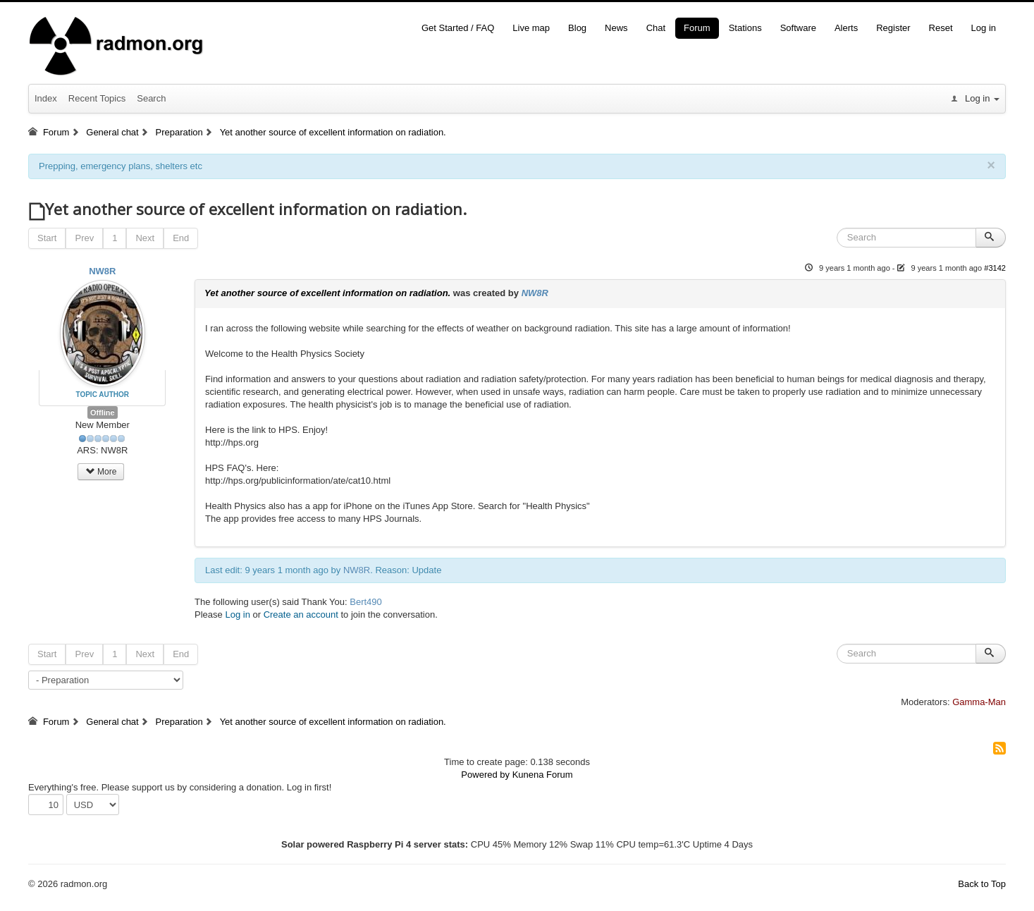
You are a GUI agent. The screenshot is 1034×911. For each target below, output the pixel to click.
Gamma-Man (979, 702)
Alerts (846, 28)
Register (893, 28)
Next (144, 238)
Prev (84, 238)
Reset (941, 28)
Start (46, 238)
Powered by (485, 774)
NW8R (102, 271)
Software (798, 28)
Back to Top (982, 884)
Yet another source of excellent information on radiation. (327, 293)
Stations (745, 28)
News (616, 28)
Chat (655, 28)
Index (46, 98)
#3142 (995, 268)
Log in (983, 28)
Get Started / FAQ (457, 28)
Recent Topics (96, 98)
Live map (531, 28)
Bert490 (366, 602)
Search (151, 98)
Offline (102, 412)
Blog (577, 28)
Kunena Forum (542, 774)
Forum (697, 28)
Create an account (301, 614)
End (181, 238)
